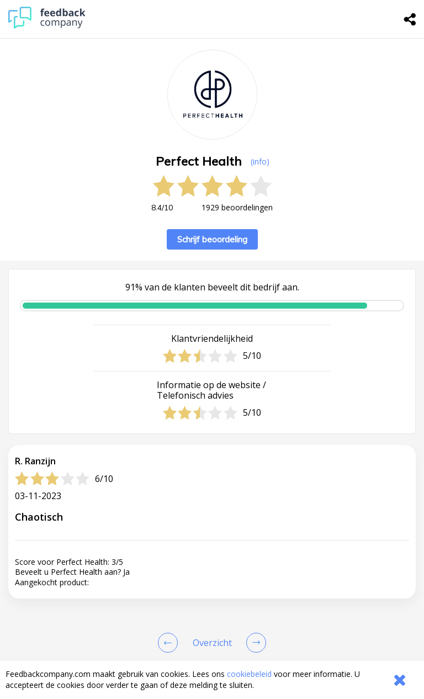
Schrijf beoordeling (212, 239)
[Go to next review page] (254, 643)
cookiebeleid (249, 674)
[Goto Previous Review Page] (170, 643)
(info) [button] (260, 161)
